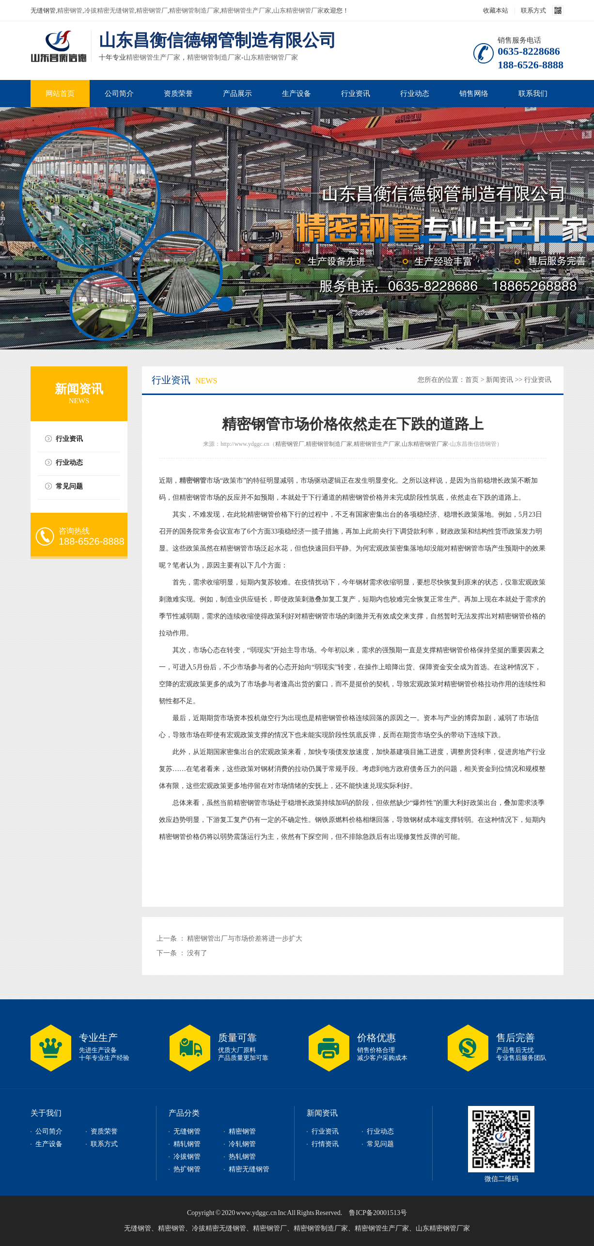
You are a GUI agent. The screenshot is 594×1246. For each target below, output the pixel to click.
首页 (472, 379)
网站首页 (60, 93)
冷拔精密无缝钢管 (109, 10)
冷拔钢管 (187, 1156)
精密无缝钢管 (249, 1169)
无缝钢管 (187, 1131)
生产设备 (296, 93)
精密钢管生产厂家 (246, 10)
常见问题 (69, 486)
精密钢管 (69, 10)
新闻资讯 (499, 379)
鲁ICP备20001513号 (378, 1212)
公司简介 (119, 93)
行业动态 (414, 93)
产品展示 (237, 93)
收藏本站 (495, 10)
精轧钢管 (187, 1144)
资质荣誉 (178, 93)
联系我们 (532, 93)
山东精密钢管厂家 (298, 10)
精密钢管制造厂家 (194, 10)
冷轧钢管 (242, 1144)
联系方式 (533, 10)
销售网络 (473, 93)
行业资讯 (355, 93)
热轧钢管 (242, 1156)
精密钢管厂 (152, 10)
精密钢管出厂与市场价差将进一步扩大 (244, 938)
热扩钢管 (187, 1169)
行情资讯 (325, 1144)
